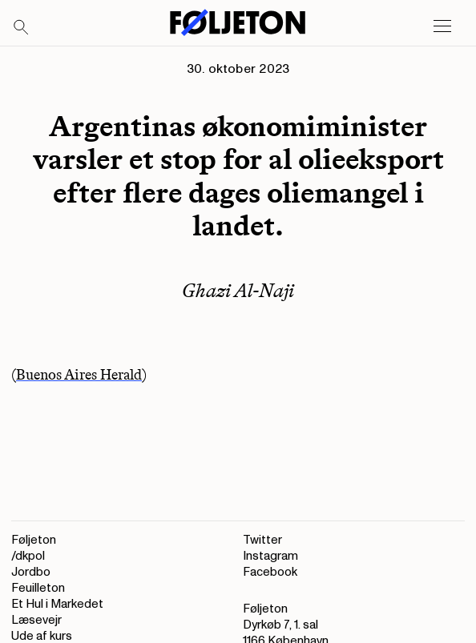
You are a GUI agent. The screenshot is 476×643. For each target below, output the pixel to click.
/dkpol (28, 556)
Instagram (270, 556)
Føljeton (33, 540)
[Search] (21, 28)
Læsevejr (36, 620)
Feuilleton (38, 588)
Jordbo (30, 572)
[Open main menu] (442, 26)
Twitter (262, 540)
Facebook (270, 572)
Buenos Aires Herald (79, 375)
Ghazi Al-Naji (238, 290)
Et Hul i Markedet (57, 604)
